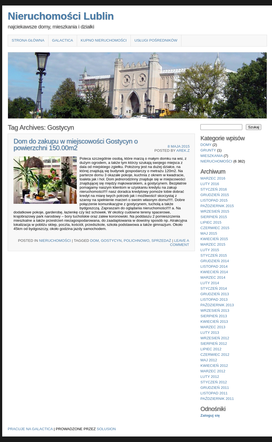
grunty (208, 150)
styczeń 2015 (213, 255)
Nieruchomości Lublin (61, 16)
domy (205, 145)
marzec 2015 (212, 244)
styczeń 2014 (213, 288)
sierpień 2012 (213, 343)
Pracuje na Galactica (30, 429)
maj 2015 (208, 233)
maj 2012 (208, 360)
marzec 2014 (212, 277)
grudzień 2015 (214, 195)
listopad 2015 (214, 200)
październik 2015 (217, 206)
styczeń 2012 (213, 382)
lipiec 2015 (210, 222)
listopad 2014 (214, 266)
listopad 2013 (214, 299)
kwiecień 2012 (214, 366)
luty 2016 (209, 184)
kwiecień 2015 (214, 239)
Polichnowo (136, 240)
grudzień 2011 (214, 388)
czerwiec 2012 (214, 354)
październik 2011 (217, 399)
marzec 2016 (212, 178)
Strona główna (28, 40)
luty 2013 (209, 332)
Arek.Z (183, 150)
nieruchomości (55, 240)
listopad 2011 (214, 393)
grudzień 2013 (214, 294)
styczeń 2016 (213, 189)
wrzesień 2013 (214, 310)
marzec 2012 (212, 371)
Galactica (62, 40)
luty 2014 (209, 283)
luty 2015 (209, 250)
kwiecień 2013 (214, 321)
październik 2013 (217, 305)
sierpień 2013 (213, 316)
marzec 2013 (212, 327)
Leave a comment (179, 242)
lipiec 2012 (210, 349)
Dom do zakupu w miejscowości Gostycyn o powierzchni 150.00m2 (75, 144)
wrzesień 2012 (214, 338)
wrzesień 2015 (214, 211)
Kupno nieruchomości (104, 40)
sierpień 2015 (213, 217)
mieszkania (211, 156)
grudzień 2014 (214, 261)
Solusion (106, 429)
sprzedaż (161, 240)
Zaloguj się (210, 415)
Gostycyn (111, 240)
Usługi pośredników (155, 40)
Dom (94, 240)
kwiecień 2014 (214, 272)
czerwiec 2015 (214, 228)
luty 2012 (209, 377)
